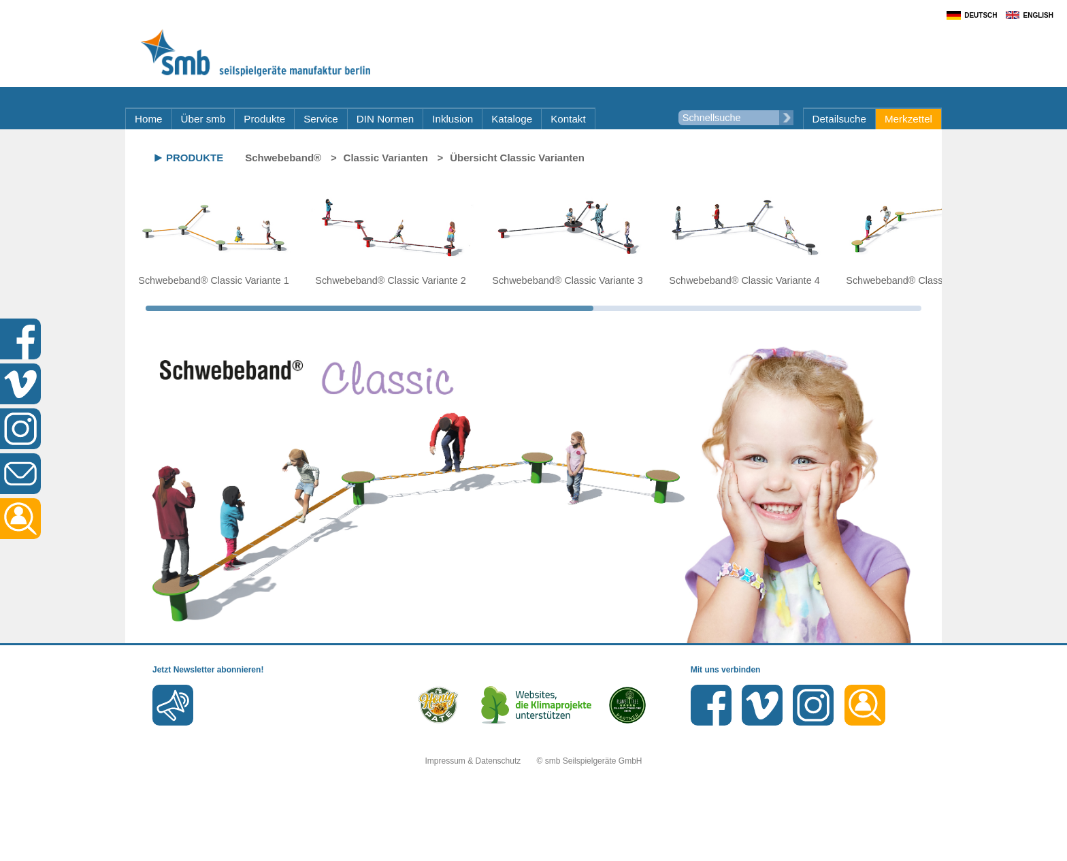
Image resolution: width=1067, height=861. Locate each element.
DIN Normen (385, 119)
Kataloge (511, 119)
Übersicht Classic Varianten (517, 157)
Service (320, 119)
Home (149, 119)
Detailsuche (839, 119)
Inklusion (452, 119)
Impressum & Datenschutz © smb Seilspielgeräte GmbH (533, 761)
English (1038, 15)
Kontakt (568, 119)
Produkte (264, 119)
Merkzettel (908, 119)
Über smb (203, 119)
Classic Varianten (386, 157)
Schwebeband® (283, 157)
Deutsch (980, 15)
